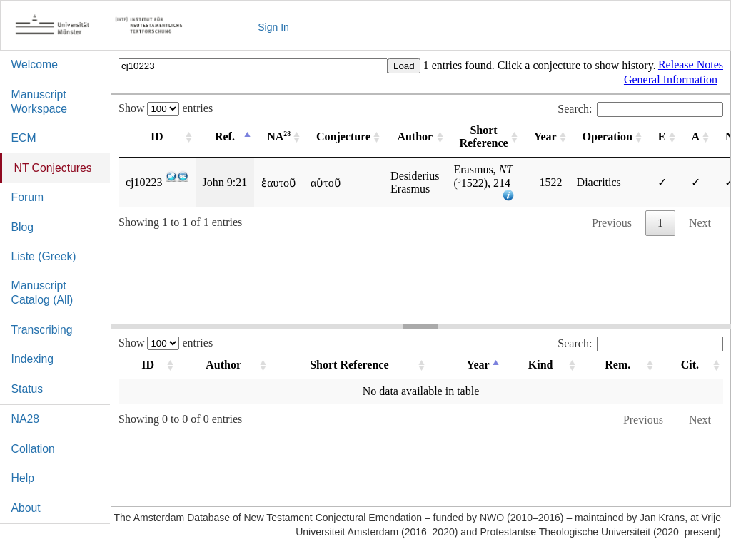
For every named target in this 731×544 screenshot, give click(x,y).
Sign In (273, 27)
